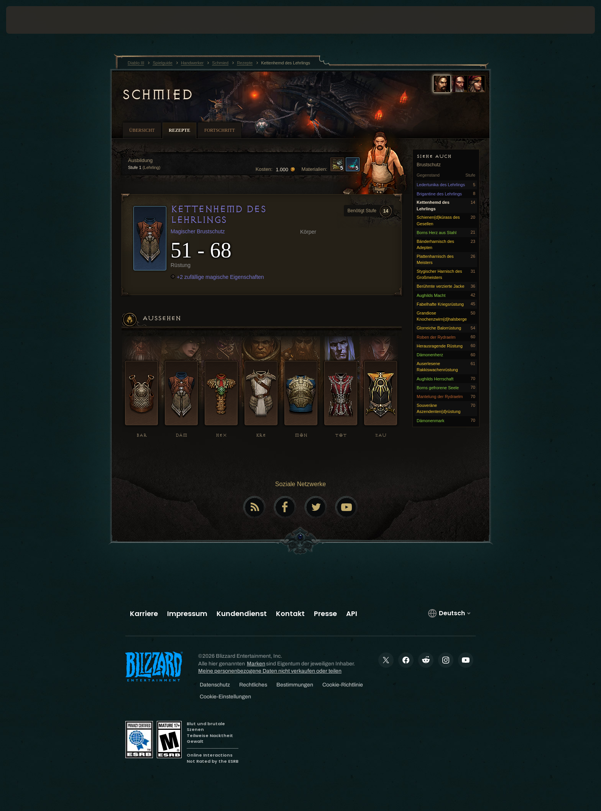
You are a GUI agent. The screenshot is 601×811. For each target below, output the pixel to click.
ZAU (380, 435)
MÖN (301, 435)
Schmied (157, 94)
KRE (261, 435)
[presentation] (34, 20)
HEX (221, 435)
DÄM (181, 435)
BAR (141, 435)
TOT (341, 435)
